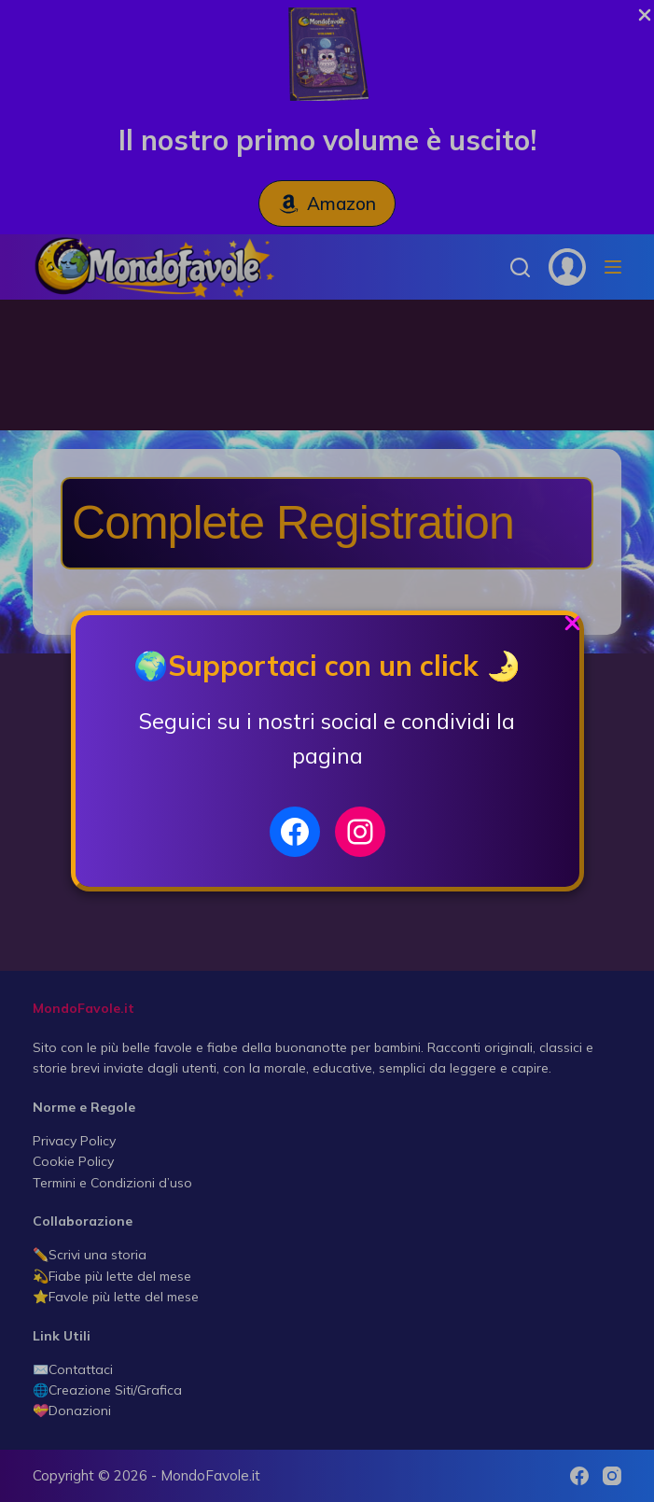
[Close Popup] (572, 628)
